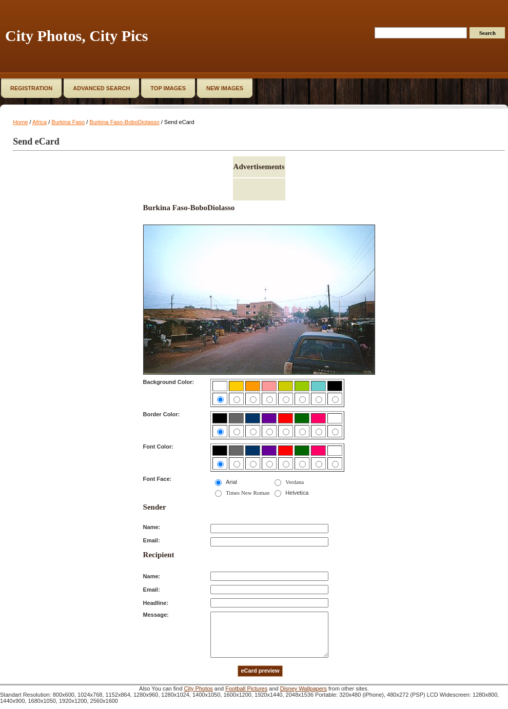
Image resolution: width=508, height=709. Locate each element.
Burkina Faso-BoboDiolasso (124, 122)
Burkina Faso (68, 122)
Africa (39, 122)
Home (20, 122)
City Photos (198, 688)
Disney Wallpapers (303, 688)
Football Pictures (246, 688)
